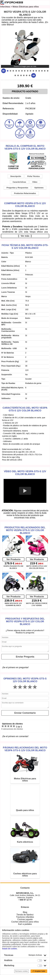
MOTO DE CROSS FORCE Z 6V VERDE (36, 604)
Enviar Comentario (25, 713)
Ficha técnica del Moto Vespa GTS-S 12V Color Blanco (25, 246)
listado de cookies (9, 949)
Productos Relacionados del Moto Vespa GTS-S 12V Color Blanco (25, 530)
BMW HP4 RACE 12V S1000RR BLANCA (13, 604)
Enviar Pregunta (25, 656)
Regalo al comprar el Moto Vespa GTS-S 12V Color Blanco (24, 147)
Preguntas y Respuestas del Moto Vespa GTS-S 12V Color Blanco (25, 621)
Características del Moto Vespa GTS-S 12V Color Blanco (25, 409)
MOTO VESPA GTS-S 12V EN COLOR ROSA (36, 567)
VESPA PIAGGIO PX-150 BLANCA (13, 567)
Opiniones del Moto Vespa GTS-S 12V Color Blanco (25, 680)
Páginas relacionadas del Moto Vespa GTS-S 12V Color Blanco (25, 749)
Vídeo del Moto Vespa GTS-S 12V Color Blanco (25, 472)
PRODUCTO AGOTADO (25, 91)
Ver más (25, 236)
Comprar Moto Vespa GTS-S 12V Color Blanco (25, 204)
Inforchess (5, 7)
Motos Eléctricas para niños (26, 7)
